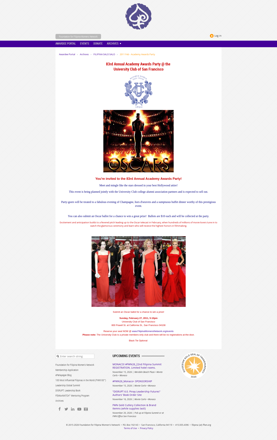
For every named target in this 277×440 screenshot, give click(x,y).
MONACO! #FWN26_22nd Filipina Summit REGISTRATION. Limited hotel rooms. (137, 366)
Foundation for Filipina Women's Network (74, 364)
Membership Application (66, 370)
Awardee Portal (67, 54)
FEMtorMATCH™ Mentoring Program (72, 395)
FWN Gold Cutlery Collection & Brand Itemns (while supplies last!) (134, 406)
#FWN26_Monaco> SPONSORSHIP (132, 381)
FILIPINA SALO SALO (104, 54)
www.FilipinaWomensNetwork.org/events (152, 331)
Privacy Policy (146, 428)
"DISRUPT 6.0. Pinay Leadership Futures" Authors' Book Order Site (136, 393)
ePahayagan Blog (63, 375)
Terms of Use (130, 428)
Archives (84, 54)
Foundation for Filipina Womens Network (78, 36)
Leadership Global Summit (67, 385)
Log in (218, 35)
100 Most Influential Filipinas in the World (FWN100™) (80, 380)
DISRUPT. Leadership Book (67, 390)
